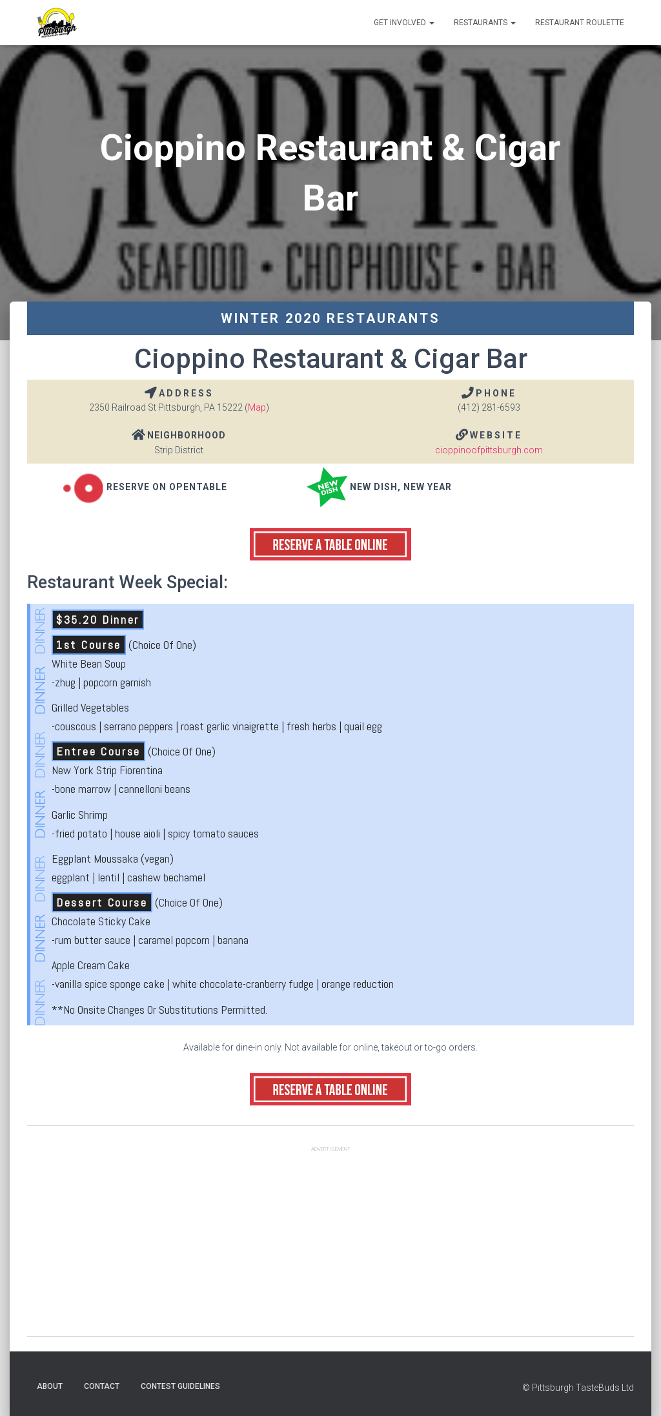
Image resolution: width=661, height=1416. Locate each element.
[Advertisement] (330, 1245)
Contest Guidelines (180, 1386)
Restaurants (485, 22)
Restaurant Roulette (579, 22)
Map (257, 407)
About (50, 1386)
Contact (101, 1386)
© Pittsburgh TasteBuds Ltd (578, 1387)
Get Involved (404, 22)
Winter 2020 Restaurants (330, 318)
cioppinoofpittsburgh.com (489, 450)
